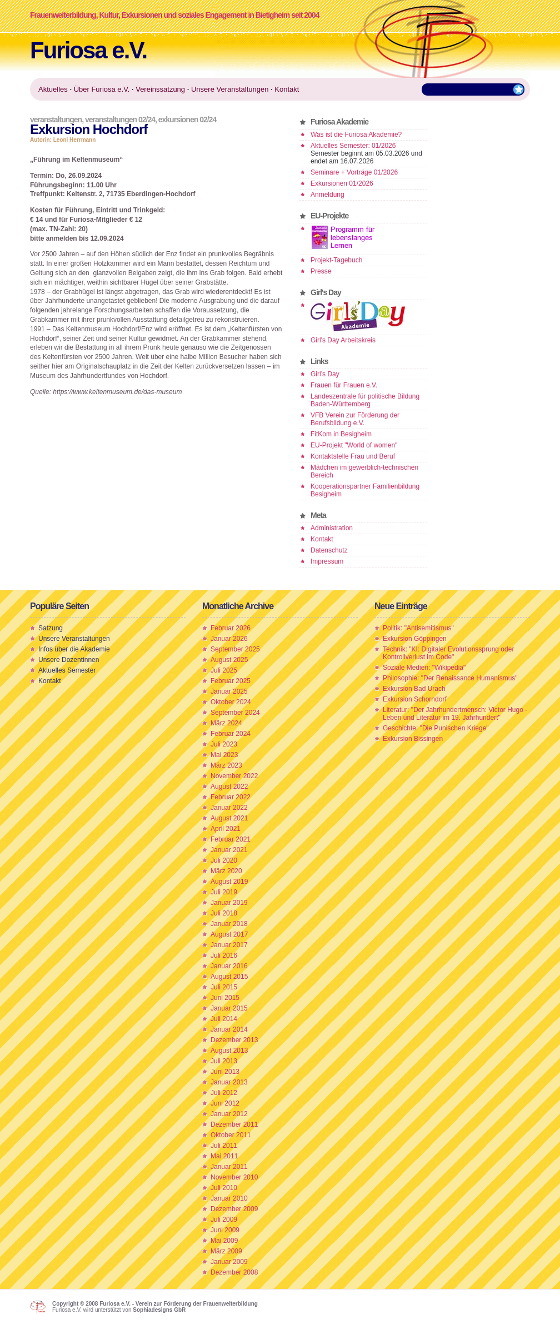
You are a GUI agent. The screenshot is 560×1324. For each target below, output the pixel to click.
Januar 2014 (229, 1029)
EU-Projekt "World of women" (354, 445)
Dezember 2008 (234, 1272)
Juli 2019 (224, 892)
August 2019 (229, 881)
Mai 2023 (224, 755)
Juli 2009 (224, 1219)
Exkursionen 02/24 (187, 119)
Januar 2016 (229, 966)
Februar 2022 (231, 797)
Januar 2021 (229, 850)
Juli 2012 (224, 1093)
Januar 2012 (229, 1114)
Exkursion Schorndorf (415, 699)
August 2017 (229, 934)
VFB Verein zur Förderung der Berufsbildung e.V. (355, 419)
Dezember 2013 (234, 1040)
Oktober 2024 (231, 702)
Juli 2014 (224, 1019)
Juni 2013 (225, 1072)
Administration (332, 528)
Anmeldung (327, 194)
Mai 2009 (224, 1241)
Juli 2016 (224, 955)
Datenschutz (329, 550)
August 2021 (229, 818)
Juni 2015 (225, 998)
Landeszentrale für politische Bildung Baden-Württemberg (365, 400)
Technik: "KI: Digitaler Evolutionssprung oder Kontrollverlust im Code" (448, 653)
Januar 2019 (229, 903)
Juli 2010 (224, 1188)
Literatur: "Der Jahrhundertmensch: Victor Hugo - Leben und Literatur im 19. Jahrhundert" (455, 713)
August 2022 (229, 786)
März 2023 (226, 765)
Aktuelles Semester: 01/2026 (353, 146)
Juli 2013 (224, 1061)
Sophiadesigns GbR (159, 1310)
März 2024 (226, 723)
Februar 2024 (231, 734)
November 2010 (234, 1177)
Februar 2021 (231, 839)
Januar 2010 (229, 1198)
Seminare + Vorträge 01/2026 (354, 172)
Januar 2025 (229, 691)
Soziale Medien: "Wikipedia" (424, 667)
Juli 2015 (224, 987)
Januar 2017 (229, 945)
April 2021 (226, 829)
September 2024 (235, 712)
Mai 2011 (224, 1156)
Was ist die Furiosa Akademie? (356, 134)
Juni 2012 (225, 1103)
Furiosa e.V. (88, 50)
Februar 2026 (231, 628)
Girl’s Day (325, 374)
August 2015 (229, 976)
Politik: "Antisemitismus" (418, 628)
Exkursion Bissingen (413, 739)
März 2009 (226, 1251)
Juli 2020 (224, 860)
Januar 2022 (229, 808)
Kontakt (322, 539)
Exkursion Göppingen (415, 639)
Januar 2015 (229, 1008)
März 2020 (226, 871)
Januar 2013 (229, 1082)
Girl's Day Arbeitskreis (343, 340)
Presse (321, 271)
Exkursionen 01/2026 (342, 183)
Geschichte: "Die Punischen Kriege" (436, 728)
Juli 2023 (224, 744)
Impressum (327, 561)
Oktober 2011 (231, 1135)
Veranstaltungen (56, 119)
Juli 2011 (224, 1145)
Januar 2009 (229, 1262)
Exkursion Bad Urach (414, 689)
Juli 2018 (224, 913)
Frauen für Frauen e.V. (344, 385)
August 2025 (229, 660)
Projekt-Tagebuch (336, 260)
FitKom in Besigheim (341, 434)
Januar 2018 (229, 924)
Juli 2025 (224, 670)
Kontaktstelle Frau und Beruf (353, 456)
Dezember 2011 (234, 1124)
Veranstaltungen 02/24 (120, 119)
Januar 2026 (229, 639)
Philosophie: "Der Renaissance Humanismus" (450, 678)
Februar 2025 (231, 681)
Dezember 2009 (234, 1209)
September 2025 (235, 649)
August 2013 (229, 1050)
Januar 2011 (229, 1167)
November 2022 (234, 776)
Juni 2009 (225, 1230)
